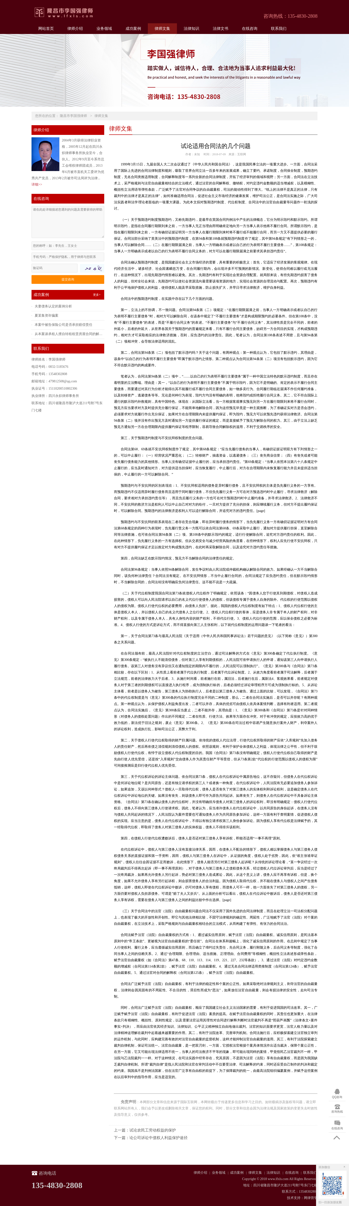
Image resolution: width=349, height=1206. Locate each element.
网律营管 (310, 1198)
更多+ (97, 294)
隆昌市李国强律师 (73, 116)
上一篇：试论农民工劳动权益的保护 (145, 1130)
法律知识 (191, 28)
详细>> (37, 184)
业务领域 (104, 28)
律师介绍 (75, 28)
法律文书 (220, 28)
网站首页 (46, 28)
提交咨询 (68, 279)
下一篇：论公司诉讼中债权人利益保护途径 (151, 1138)
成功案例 (133, 28)
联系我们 (278, 28)
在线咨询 (249, 28)
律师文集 (162, 28)
